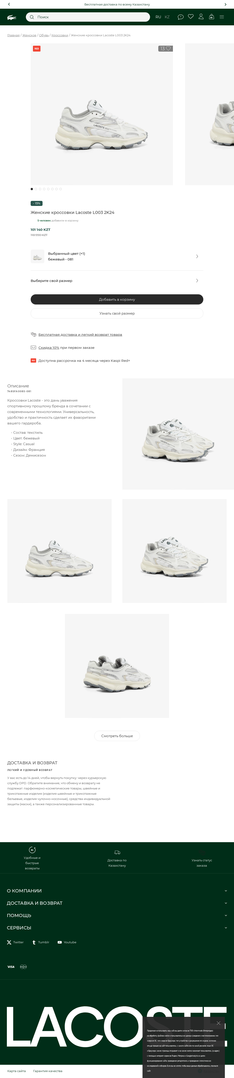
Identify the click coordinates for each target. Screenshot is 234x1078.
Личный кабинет (201, 16)
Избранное (191, 16)
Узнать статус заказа (202, 859)
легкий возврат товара (101, 334)
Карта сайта (16, 1071)
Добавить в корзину (117, 299)
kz (167, 17)
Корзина (211, 16)
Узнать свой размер (117, 313)
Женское (29, 35)
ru (158, 17)
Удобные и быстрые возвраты (32, 859)
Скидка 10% (48, 347)
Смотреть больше (117, 737)
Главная (13, 35)
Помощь (180, 17)
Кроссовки (59, 35)
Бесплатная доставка (57, 334)
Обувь (44, 35)
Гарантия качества (47, 1071)
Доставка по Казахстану (117, 859)
